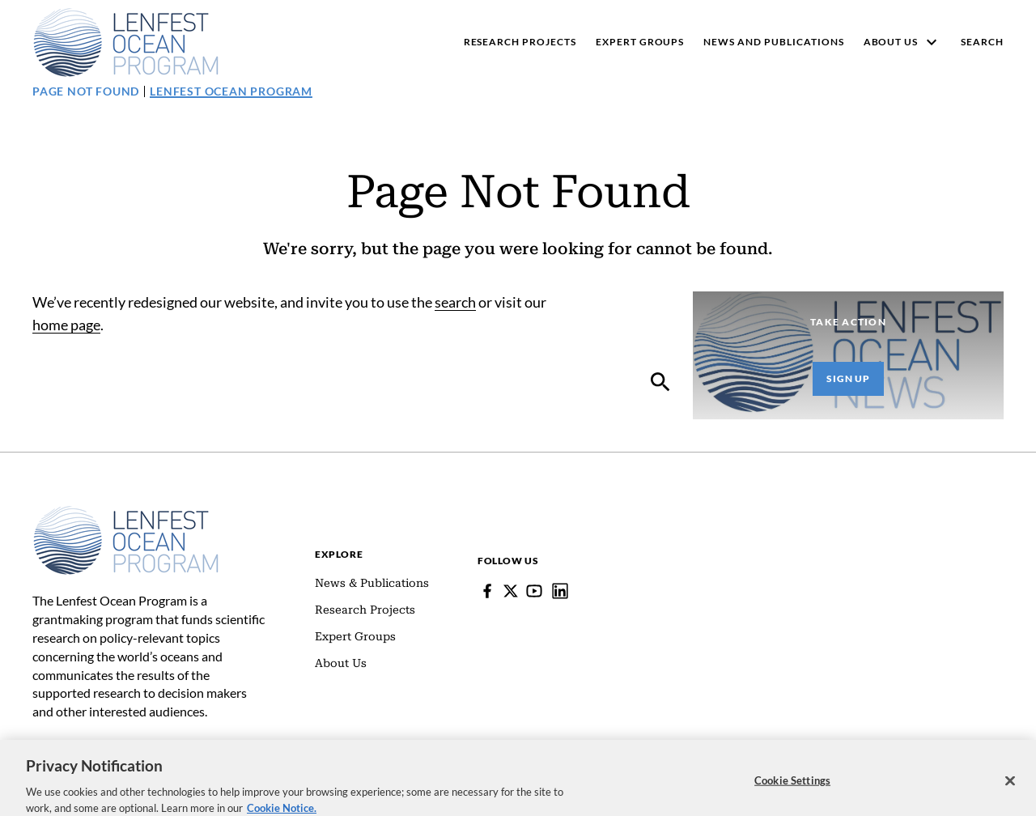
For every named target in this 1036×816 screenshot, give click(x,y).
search (455, 302)
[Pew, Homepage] (125, 42)
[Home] (125, 513)
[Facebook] (487, 591)
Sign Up (848, 378)
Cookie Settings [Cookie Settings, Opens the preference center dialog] (792, 790)
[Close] (1010, 791)
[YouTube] (534, 591)
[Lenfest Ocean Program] (560, 591)
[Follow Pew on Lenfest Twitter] (510, 591)
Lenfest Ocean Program (231, 91)
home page (66, 325)
